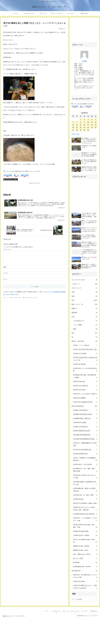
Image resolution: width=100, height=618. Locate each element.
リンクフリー (84, 611)
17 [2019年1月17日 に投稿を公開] (88, 125)
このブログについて (56, 612)
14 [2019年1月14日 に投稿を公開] (77, 125)
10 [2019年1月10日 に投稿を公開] (88, 122)
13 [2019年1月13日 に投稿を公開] (73, 125)
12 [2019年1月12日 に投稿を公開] (95, 122)
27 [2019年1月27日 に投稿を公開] (73, 130)
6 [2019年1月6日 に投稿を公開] (73, 122)
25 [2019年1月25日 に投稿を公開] (92, 127)
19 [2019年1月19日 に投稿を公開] (95, 125)
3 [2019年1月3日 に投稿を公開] (88, 119)
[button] (96, 599)
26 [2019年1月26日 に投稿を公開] (95, 127)
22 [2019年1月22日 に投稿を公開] (80, 127)
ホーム (47, 611)
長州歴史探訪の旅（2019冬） (10, 179)
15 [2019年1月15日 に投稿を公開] (80, 125)
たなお (84, 61)
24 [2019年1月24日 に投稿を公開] (88, 127)
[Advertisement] (34, 187)
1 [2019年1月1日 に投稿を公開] (80, 119)
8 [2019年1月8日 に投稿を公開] (80, 122)
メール (5, 275)
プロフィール (65, 611)
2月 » (78, 134)
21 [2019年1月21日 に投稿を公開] (77, 127)
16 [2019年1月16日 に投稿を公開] (84, 125)
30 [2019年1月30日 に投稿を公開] (84, 130)
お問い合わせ (93, 611)
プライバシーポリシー (75, 612)
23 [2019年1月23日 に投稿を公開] (84, 127)
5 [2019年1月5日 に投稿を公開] (95, 119)
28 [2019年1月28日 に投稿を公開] (77, 130)
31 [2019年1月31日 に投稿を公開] (88, 130)
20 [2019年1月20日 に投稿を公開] (73, 127)
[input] (84, 599)
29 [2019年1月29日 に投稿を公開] (80, 130)
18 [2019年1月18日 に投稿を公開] (92, 125)
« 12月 (73, 134)
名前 (4, 269)
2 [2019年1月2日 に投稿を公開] (84, 119)
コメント (7, 249)
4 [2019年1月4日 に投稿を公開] (91, 119)
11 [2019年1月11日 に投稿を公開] (92, 122)
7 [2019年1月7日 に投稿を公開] (76, 122)
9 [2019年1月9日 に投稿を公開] (84, 122)
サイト (5, 281)
